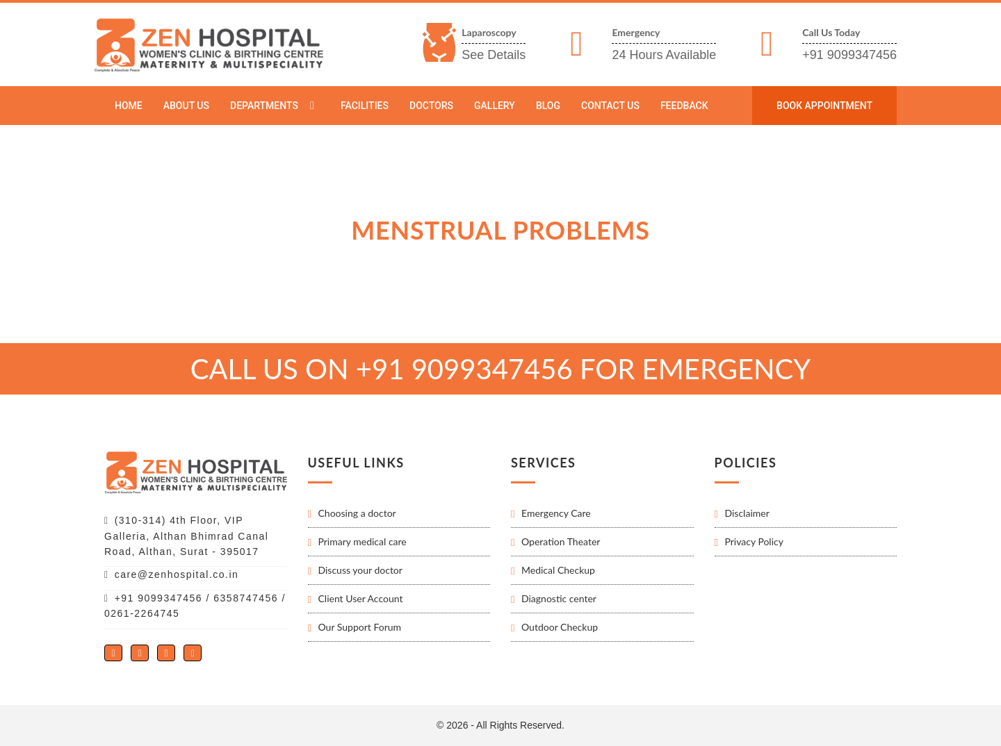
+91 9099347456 (849, 55)
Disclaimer (747, 513)
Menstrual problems (291, 137)
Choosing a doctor (357, 513)
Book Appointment (824, 105)
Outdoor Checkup (559, 627)
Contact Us (610, 105)
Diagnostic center (558, 598)
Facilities (365, 105)
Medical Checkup (558, 570)
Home (129, 105)
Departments (264, 105)
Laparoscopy (489, 32)
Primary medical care (362, 541)
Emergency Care (556, 513)
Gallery (494, 105)
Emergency (636, 32)
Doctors (431, 105)
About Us (186, 105)
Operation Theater (560, 541)
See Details (494, 55)
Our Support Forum (360, 627)
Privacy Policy (754, 541)
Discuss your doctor (360, 570)
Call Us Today (831, 32)
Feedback (684, 105)
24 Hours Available (664, 55)
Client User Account (360, 598)
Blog (548, 105)
